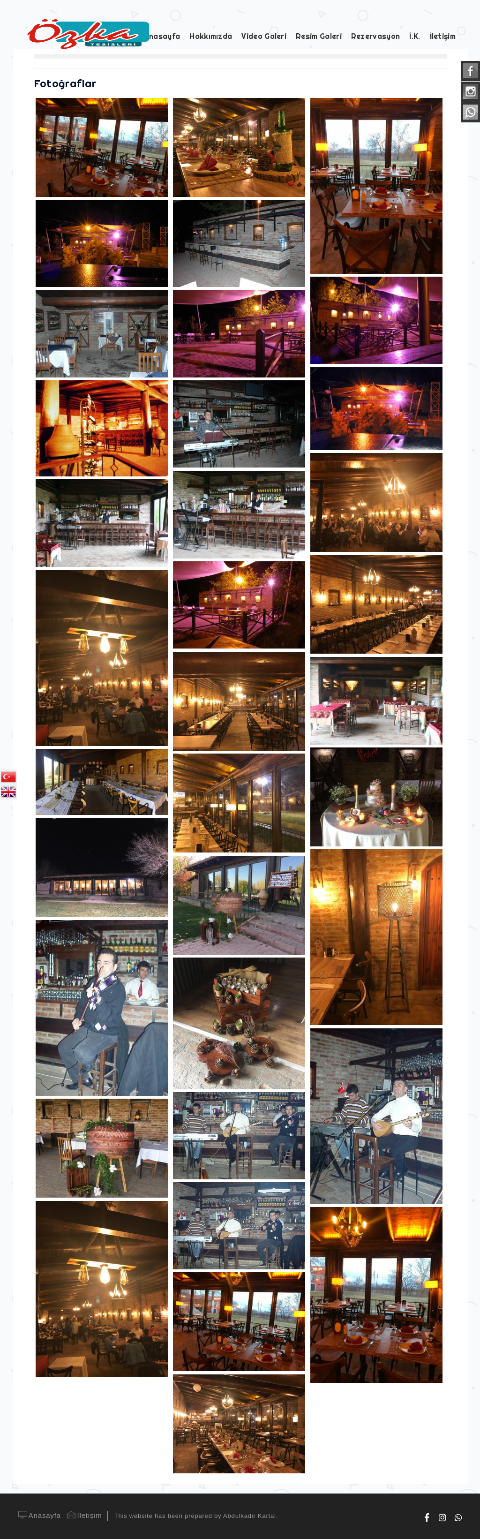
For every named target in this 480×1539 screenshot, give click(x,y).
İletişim (84, 1515)
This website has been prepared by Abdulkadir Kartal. (196, 1515)
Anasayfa (39, 1515)
